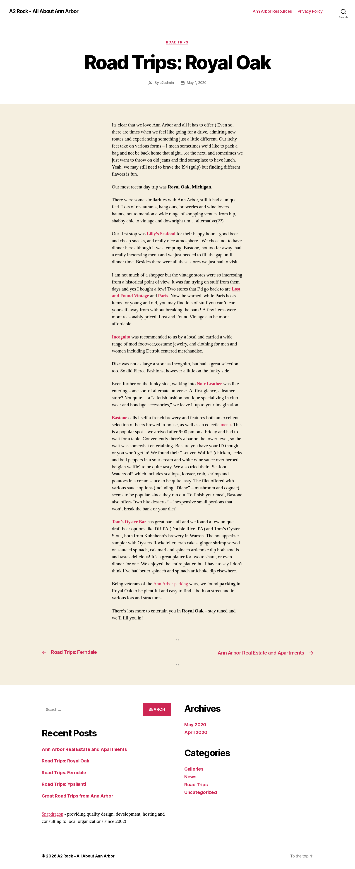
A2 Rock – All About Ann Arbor (86, 856)
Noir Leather (210, 384)
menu (226, 425)
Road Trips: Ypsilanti (65, 784)
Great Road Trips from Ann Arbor (79, 796)
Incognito (121, 337)
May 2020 (195, 725)
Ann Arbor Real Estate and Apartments (85, 749)
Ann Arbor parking (171, 584)
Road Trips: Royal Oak (66, 761)
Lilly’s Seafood (162, 234)
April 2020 (196, 733)
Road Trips (177, 43)
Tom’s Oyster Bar (130, 522)
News (190, 777)
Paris (165, 296)
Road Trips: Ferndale (65, 773)
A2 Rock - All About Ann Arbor (45, 11)
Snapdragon (53, 814)
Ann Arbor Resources (272, 11)
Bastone (120, 418)
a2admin (166, 83)
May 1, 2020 (196, 83)
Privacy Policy (310, 11)
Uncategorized (201, 792)
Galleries (194, 769)
